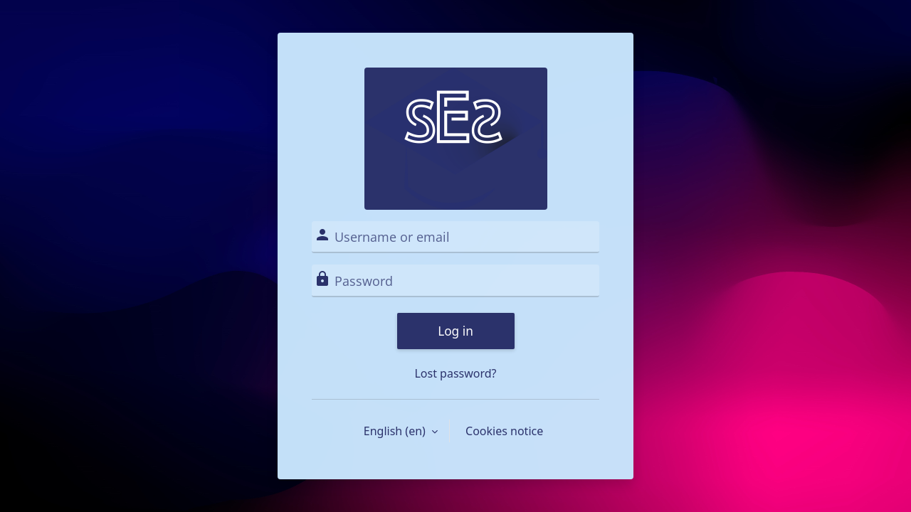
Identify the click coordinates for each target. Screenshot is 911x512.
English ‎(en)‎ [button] (396, 431)
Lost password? (455, 373)
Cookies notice (504, 431)
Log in (455, 331)
